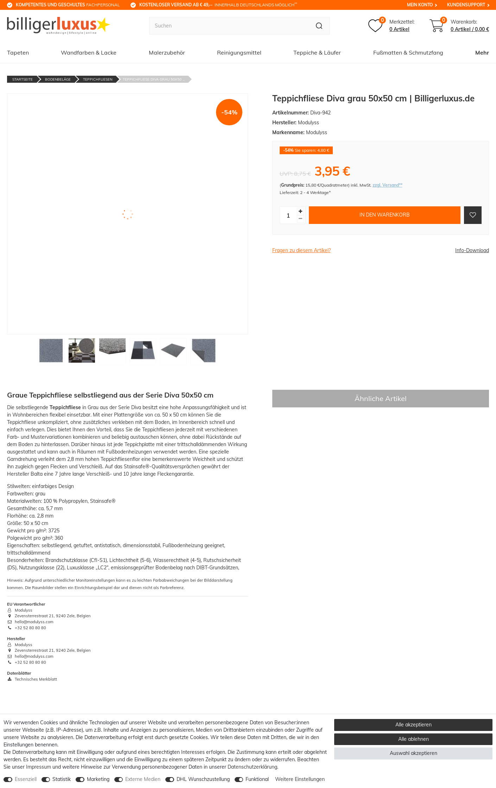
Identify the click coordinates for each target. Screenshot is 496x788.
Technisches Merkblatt (32, 679)
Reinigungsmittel (239, 52)
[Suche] (319, 26)
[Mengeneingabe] (288, 215)
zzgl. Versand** (387, 185)
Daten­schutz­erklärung (252, 767)
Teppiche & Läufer (317, 52)
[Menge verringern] (300, 219)
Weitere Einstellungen (300, 779)
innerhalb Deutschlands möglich (218, 4)
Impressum (38, 767)
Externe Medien (142, 779)
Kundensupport (466, 4)
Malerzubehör (167, 52)
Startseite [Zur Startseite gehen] (22, 79)
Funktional (257, 779)
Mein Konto (420, 4)
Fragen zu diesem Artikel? (301, 250)
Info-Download (472, 250)
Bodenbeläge (58, 79)
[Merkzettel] (391, 25)
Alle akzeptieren (413, 724)
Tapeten (18, 52)
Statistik (61, 779)
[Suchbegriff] (229, 26)
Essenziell (26, 779)
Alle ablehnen (413, 739)
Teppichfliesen (97, 79)
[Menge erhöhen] (300, 211)
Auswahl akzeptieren (413, 753)
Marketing (98, 779)
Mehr (482, 52)
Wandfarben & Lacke (88, 52)
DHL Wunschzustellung (203, 779)
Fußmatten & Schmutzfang (408, 52)
